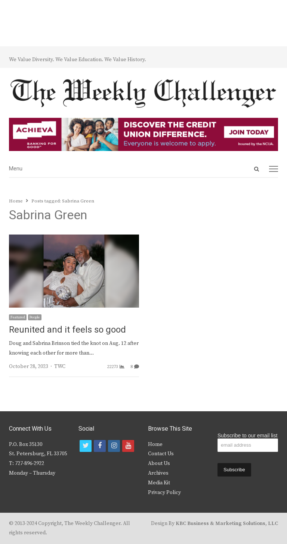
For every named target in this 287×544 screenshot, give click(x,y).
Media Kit (159, 482)
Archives (158, 473)
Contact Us (161, 453)
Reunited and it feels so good (67, 329)
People (35, 317)
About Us (159, 463)
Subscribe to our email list (247, 435)
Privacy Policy (164, 492)
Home (155, 444)
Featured (17, 317)
